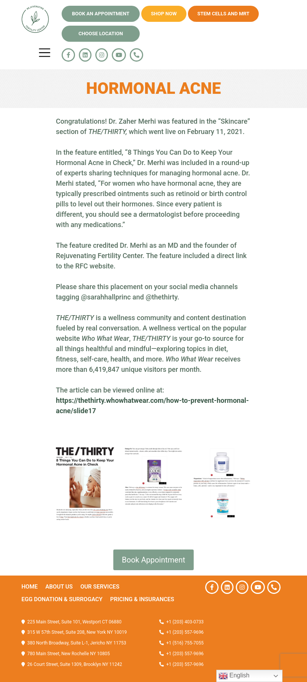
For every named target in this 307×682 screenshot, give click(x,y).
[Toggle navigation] (45, 52)
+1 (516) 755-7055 (184, 643)
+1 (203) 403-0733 (185, 622)
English (234, 675)
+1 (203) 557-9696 (184, 632)
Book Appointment (153, 559)
